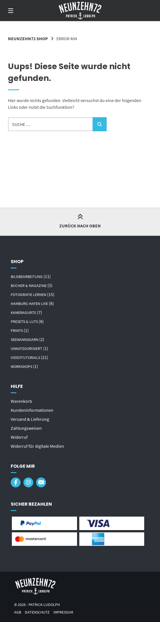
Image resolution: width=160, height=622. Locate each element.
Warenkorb (21, 401)
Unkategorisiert (26, 348)
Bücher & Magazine (29, 285)
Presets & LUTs (24, 321)
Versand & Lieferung (30, 419)
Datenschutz (37, 612)
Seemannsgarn (24, 339)
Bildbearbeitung (27, 276)
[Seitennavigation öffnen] (20, 10)
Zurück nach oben (80, 221)
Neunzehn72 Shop (28, 38)
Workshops (21, 366)
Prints (17, 330)
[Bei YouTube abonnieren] (41, 482)
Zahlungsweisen (26, 428)
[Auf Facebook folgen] (16, 482)
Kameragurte (23, 312)
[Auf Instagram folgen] (28, 482)
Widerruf (19, 437)
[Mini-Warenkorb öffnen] (139, 10)
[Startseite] (80, 10)
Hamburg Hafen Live (29, 303)
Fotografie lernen (28, 294)
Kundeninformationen (32, 410)
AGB (17, 612)
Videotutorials (25, 357)
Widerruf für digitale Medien (37, 446)
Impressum (63, 612)
